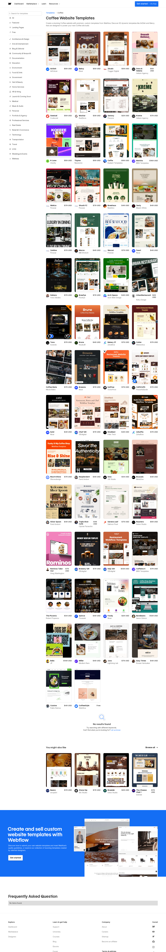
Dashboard (19, 4)
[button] (32, 4)
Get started (147, 4)
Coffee (60, 13)
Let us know (115, 730)
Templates (50, 13)
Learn (44, 4)
